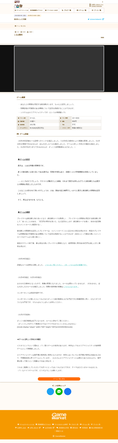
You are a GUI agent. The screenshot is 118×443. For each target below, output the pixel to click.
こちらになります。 (71, 290)
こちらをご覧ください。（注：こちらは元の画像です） (66, 268)
